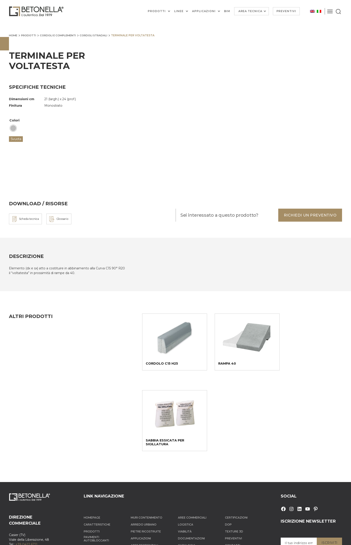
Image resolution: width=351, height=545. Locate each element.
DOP (228, 445)
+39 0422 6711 (26, 465)
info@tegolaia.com (34, 470)
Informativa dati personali (197, 537)
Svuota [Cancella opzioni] (16, 139)
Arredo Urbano (143, 445)
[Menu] (330, 11)
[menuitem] (312, 11)
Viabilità (185, 452)
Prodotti (157, 11)
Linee (179, 11)
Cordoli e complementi (61, 35)
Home (13, 35)
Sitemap (221, 537)
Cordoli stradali (98, 35)
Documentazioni (191, 459)
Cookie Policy (169, 537)
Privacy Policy (150, 537)
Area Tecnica (250, 11)
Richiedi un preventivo (308, 215)
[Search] (338, 11)
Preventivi (286, 11)
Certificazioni (236, 438)
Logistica (185, 445)
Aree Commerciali (192, 438)
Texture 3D (234, 452)
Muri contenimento (146, 438)
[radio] (13, 128)
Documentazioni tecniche (191, 473)
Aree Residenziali (144, 466)
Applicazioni (204, 11)
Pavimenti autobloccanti (96, 459)
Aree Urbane (141, 473)
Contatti (232, 466)
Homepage (92, 438)
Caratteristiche (97, 445)
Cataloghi (186, 466)
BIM (227, 11)
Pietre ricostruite (146, 452)
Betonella (27, 537)
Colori (14, 120)
